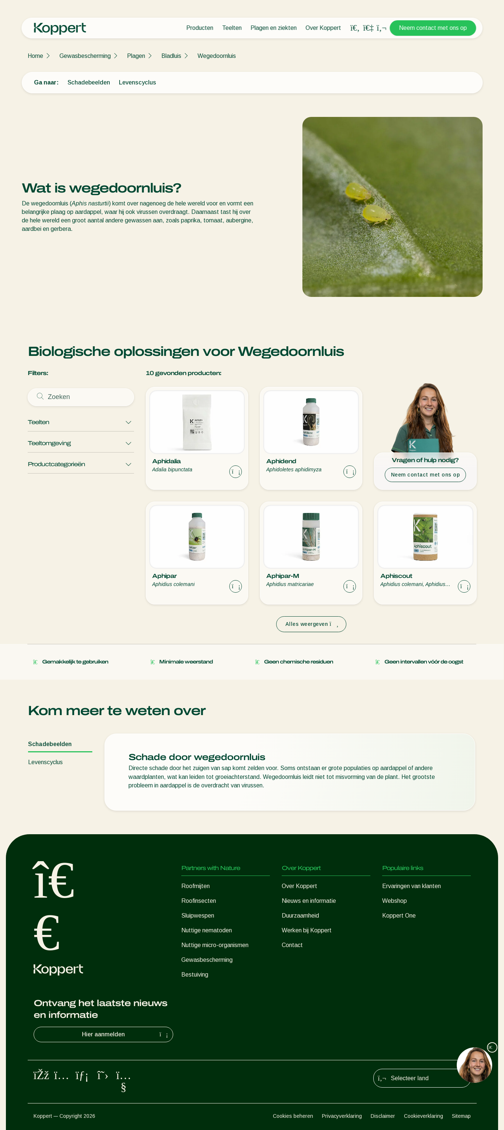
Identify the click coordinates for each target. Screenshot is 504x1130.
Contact (292, 945)
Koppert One (399, 915)
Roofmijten (195, 886)
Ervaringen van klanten (411, 886)
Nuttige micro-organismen (214, 945)
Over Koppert (323, 28)
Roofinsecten (198, 901)
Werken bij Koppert (307, 930)
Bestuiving (194, 974)
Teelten (232, 28)
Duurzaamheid (300, 915)
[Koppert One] (368, 27)
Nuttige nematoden (206, 930)
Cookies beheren (293, 1116)
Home (35, 56)
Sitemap (461, 1116)
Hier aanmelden (126, 1034)
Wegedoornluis (217, 56)
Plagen (136, 56)
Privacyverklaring (342, 1116)
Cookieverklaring (423, 1116)
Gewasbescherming (85, 56)
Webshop (394, 901)
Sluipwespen (197, 915)
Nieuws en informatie (309, 901)
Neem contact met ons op (433, 28)
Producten (199, 28)
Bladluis (171, 56)
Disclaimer (383, 1116)
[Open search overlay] (355, 28)
